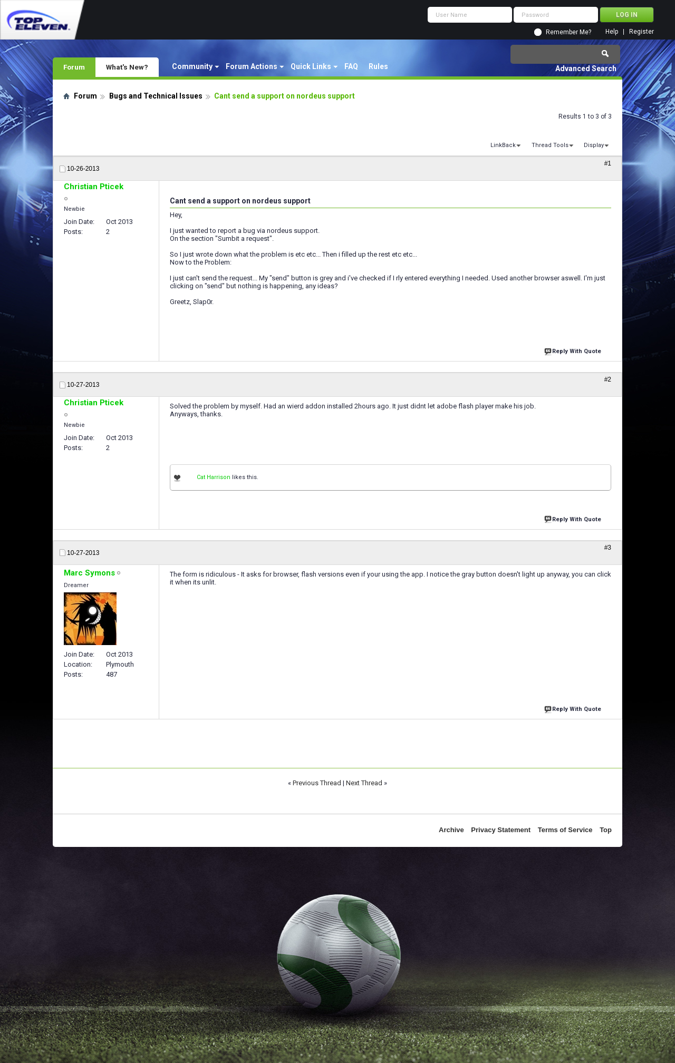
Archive (451, 830)
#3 (607, 547)
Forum (74, 67)
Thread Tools (550, 145)
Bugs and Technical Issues (155, 96)
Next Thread (364, 783)
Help (611, 32)
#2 (607, 379)
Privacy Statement (501, 830)
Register (641, 32)
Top (606, 830)
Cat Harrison (213, 477)
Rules (378, 66)
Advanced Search (585, 68)
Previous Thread (317, 783)
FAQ (351, 66)
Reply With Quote (573, 350)
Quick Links (311, 66)
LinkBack (503, 145)
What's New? (127, 67)
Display (594, 145)
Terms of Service (565, 830)
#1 (607, 163)
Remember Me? (568, 32)
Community (192, 66)
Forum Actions (251, 66)
